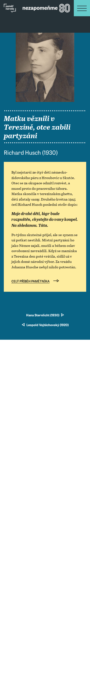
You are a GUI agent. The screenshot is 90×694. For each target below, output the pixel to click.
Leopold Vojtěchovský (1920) (47, 325)
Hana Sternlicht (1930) (42, 315)
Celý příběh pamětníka (30, 281)
